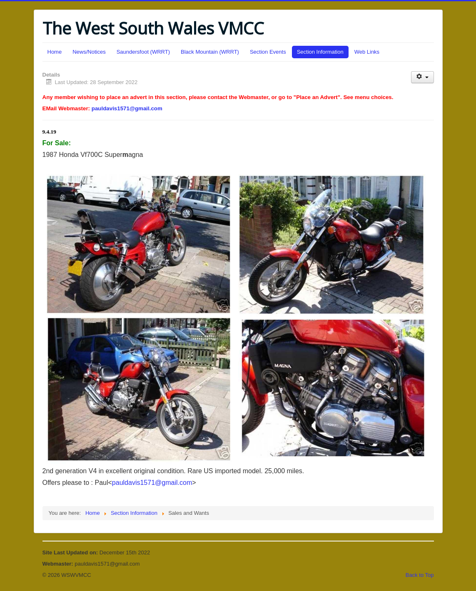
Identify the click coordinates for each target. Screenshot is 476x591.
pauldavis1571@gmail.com (127, 108)
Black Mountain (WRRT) (210, 52)
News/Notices (88, 52)
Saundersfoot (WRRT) (143, 52)
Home (54, 52)
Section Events (268, 52)
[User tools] (422, 77)
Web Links (366, 52)
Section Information (320, 52)
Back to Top (420, 575)
